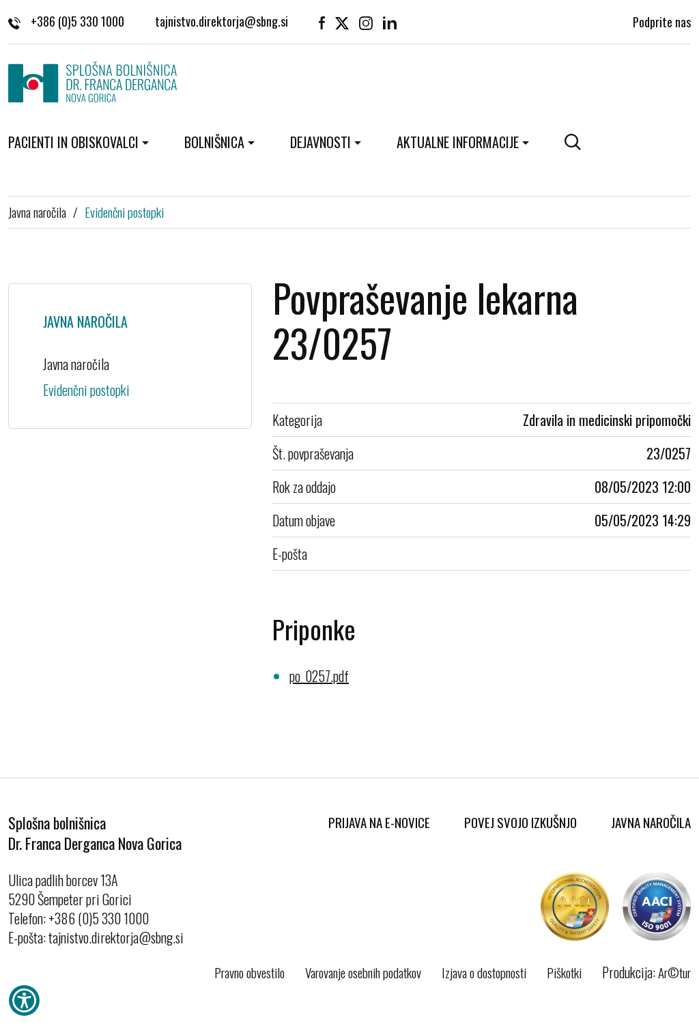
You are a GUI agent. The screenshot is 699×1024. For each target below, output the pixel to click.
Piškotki (564, 972)
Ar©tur (674, 972)
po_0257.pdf (319, 676)
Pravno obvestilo (249, 972)
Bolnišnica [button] (214, 142)
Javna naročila (37, 211)
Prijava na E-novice (379, 821)
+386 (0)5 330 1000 (66, 21)
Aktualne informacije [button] (458, 142)
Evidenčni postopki (124, 211)
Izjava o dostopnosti (484, 972)
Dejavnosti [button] (320, 142)
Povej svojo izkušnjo (520, 821)
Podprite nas (662, 21)
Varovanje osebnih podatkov (363, 972)
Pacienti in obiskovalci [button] (73, 142)
